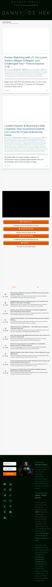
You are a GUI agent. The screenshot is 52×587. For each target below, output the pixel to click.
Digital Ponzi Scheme (20, 70)
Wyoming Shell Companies (36, 76)
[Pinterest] (10, 506)
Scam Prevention (14, 148)
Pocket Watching (13, 73)
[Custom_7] (13, 516)
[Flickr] (4, 500)
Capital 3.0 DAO (27, 140)
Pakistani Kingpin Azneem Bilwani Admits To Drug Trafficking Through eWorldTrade (29, 353)
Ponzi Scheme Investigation (28, 147)
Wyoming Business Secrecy (30, 150)
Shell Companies (30, 148)
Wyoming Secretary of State (37, 151)
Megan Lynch (29, 72)
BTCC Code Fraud (19, 140)
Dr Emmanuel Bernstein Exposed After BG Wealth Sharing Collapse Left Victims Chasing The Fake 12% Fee (29, 361)
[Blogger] (10, 512)
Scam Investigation (28, 74)
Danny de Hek (9, 69)
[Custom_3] (9, 516)
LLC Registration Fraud (37, 146)
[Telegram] (4, 495)
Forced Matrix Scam (38, 70)
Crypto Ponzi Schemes (21, 141)
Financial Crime (11, 144)
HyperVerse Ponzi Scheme (10, 146)
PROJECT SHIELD (41, 464)
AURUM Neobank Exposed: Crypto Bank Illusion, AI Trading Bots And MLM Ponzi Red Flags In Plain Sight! (29, 302)
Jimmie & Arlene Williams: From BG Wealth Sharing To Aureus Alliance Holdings (29, 319)
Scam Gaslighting (19, 74)
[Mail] (10, 500)
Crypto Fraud (42, 140)
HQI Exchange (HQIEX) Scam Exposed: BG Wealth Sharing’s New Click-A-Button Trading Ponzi (29, 293)
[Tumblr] (4, 512)
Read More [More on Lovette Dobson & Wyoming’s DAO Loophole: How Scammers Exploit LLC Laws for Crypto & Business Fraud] (6, 165)
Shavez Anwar (22, 148)
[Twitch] (10, 489)
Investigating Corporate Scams (24, 146)
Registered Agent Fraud (40, 147)
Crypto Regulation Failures (33, 141)
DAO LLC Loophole (23, 143)
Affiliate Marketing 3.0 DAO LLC (15, 139)
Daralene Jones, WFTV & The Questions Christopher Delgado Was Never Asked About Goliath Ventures (28, 310)
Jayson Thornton (14, 72)
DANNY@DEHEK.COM (32, 5)
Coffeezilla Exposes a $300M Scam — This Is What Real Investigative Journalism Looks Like (29, 327)
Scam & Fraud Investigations (33, 69)
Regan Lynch (12, 74)
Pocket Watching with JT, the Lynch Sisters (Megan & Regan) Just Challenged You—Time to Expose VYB (25, 62)
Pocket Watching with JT (23, 73)
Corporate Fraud (35, 140)
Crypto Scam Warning (13, 143)
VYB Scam (27, 76)
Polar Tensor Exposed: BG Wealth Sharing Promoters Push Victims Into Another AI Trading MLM (30, 336)
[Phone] (4, 506)
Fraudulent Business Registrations (23, 144)
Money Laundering (17, 147)
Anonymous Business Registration (30, 139)
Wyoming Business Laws (17, 150)
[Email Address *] (9, 469)
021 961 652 (19, 5)
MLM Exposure (36, 72)
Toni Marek (22, 76)
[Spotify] (4, 517)
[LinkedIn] (10, 484)
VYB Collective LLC (38, 148)
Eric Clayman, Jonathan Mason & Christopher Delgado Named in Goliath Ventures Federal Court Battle (28, 370)
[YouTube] (4, 484)
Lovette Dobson (22, 72)
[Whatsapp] (10, 495)
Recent (14, 287)
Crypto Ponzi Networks (9, 141)
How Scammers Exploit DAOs (38, 144)
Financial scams (29, 70)
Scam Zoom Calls (15, 76)
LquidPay (10, 147)
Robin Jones (7, 148)
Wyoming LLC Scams (13, 151)
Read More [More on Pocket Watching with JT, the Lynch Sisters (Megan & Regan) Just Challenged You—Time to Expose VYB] (6, 90)
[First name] (9, 464)
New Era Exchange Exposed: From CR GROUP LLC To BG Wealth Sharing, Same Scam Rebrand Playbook (27, 344)
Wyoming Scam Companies (24, 151)
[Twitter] (4, 489)
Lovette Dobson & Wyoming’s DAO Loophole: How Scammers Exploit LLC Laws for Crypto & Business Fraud (24, 130)
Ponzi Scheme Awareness (35, 73)
